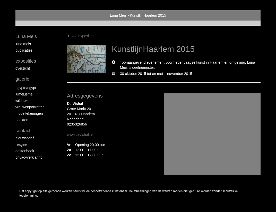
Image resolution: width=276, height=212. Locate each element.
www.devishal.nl (80, 134)
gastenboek (24, 151)
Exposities (25, 61)
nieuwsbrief (24, 138)
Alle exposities (80, 36)
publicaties (23, 50)
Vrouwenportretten (30, 107)
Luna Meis (118, 15)
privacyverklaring (28, 157)
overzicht (22, 68)
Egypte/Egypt (25, 88)
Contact (22, 130)
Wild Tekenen (25, 101)
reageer (21, 144)
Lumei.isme (24, 94)
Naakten (21, 120)
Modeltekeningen (29, 113)
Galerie (22, 79)
